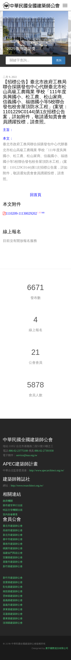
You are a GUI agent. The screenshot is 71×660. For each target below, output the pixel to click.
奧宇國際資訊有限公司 (56, 648)
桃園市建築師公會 (13, 548)
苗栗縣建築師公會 (13, 582)
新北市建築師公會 (13, 534)
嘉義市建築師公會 (13, 604)
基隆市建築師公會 (13, 561)
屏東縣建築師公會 (13, 609)
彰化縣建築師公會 (13, 586)
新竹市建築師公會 (13, 577)
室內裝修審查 (10, 514)
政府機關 (8, 500)
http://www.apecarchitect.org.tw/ (46, 470)
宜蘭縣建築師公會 (13, 557)
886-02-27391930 (44, 450)
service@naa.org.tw (26, 455)
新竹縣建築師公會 (13, 566)
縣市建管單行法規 (13, 505)
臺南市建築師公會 (13, 543)
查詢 (58, 60)
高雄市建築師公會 (13, 530)
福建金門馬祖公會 (13, 552)
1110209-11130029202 (25, 213)
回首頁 (35, 195)
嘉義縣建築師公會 (13, 600)
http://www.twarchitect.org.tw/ (27, 485)
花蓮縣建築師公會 (13, 613)
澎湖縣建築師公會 (13, 622)
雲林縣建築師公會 (13, 595)
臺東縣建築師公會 (13, 618)
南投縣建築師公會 (13, 591)
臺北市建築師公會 (13, 525)
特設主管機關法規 (13, 509)
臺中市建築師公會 (13, 539)
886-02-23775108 (18, 450)
